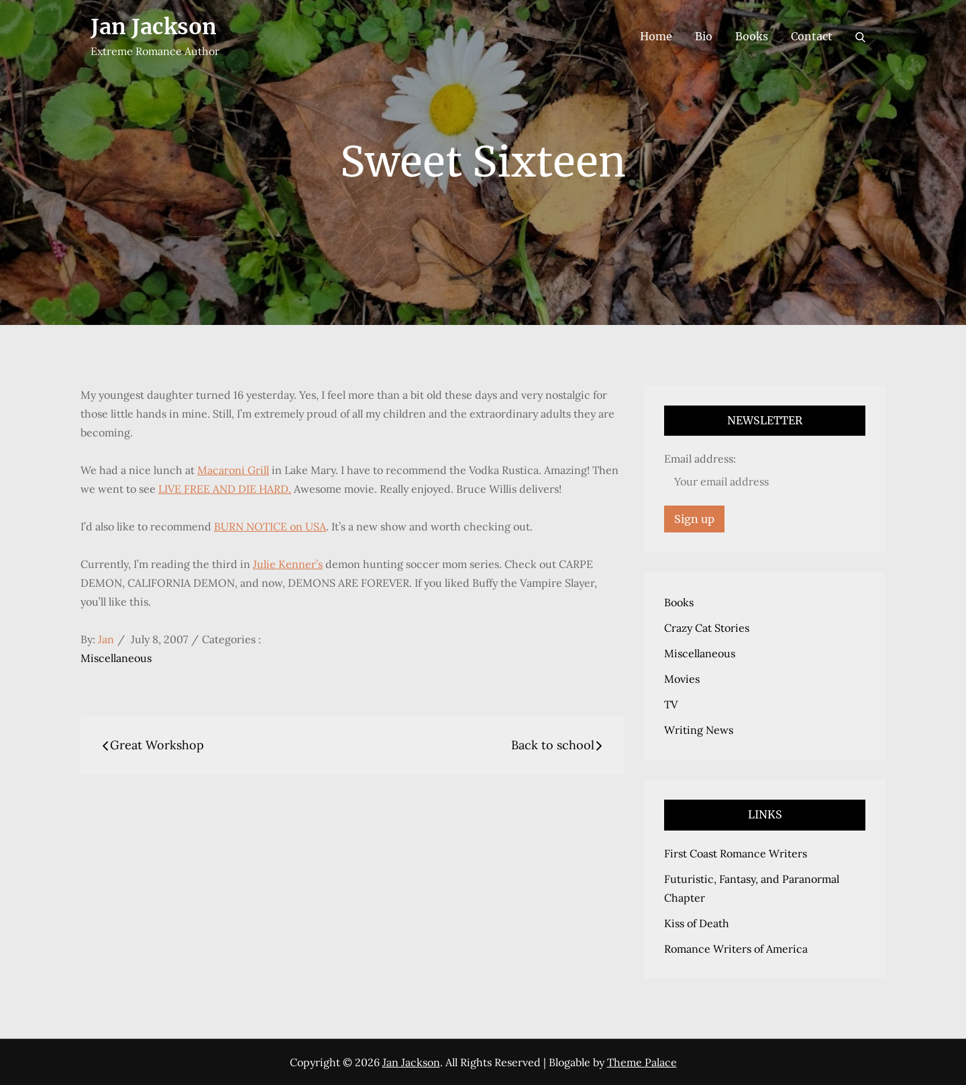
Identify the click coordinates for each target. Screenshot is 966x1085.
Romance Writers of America (736, 948)
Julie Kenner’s (288, 564)
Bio (703, 36)
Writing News (698, 730)
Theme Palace (642, 1062)
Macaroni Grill (233, 470)
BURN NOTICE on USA (270, 526)
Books (751, 36)
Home (656, 36)
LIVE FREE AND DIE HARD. (224, 489)
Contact (812, 36)
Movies (682, 679)
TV (671, 704)
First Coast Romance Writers (735, 853)
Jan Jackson (154, 26)
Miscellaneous (116, 658)
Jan (106, 639)
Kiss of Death (696, 923)
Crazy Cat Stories (706, 627)
